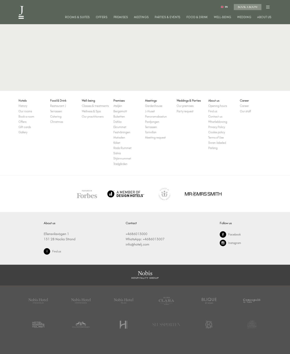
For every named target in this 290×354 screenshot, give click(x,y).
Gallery (23, 132)
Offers (102, 17)
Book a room (247, 7)
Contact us (215, 116)
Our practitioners (93, 116)
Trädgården (120, 164)
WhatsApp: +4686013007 (145, 239)
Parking (213, 148)
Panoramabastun (156, 116)
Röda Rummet (122, 148)
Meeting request (155, 137)
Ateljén (117, 106)
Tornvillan (150, 132)
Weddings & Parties (189, 100)
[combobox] (224, 7)
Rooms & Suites (77, 17)
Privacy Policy (216, 127)
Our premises (185, 106)
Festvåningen (121, 132)
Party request (185, 111)
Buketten (119, 116)
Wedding (244, 17)
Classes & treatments (95, 106)
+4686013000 (136, 234)
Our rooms (25, 111)
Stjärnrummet (122, 158)
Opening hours (217, 106)
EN (224, 7)
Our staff (245, 111)
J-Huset (150, 111)
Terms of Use (216, 137)
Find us (212, 111)
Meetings (141, 17)
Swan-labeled (217, 143)
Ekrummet (119, 127)
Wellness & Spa (91, 111)
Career (244, 100)
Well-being (222, 17)
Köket (116, 143)
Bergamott (120, 111)
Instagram (230, 243)
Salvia (117, 153)
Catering (55, 116)
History (23, 106)
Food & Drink (197, 17)
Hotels (23, 100)
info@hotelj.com (137, 244)
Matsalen (119, 137)
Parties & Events (167, 17)
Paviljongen (152, 122)
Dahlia (117, 122)
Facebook (230, 234)
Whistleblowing (217, 122)
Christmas (56, 122)
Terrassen (56, 111)
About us (264, 17)
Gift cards (25, 127)
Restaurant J (58, 106)
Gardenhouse (153, 106)
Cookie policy (216, 132)
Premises (121, 17)
